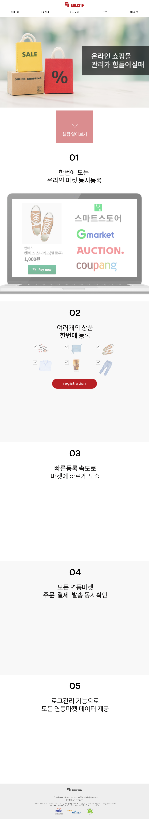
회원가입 (134, 12)
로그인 (104, 12)
